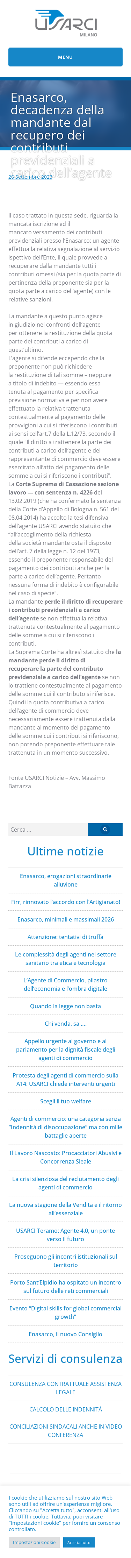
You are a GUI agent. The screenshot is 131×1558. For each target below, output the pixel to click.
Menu (65, 57)
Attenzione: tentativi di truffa (65, 937)
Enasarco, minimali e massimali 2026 (65, 919)
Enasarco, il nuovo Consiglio (65, 1334)
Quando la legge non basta (65, 1006)
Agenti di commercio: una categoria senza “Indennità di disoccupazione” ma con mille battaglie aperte (65, 1127)
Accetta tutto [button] (78, 1542)
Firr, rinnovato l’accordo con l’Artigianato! (65, 902)
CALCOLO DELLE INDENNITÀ (65, 1409)
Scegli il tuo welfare (65, 1101)
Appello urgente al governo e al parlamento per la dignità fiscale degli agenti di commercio (65, 1049)
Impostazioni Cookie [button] (34, 1542)
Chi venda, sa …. (66, 1023)
